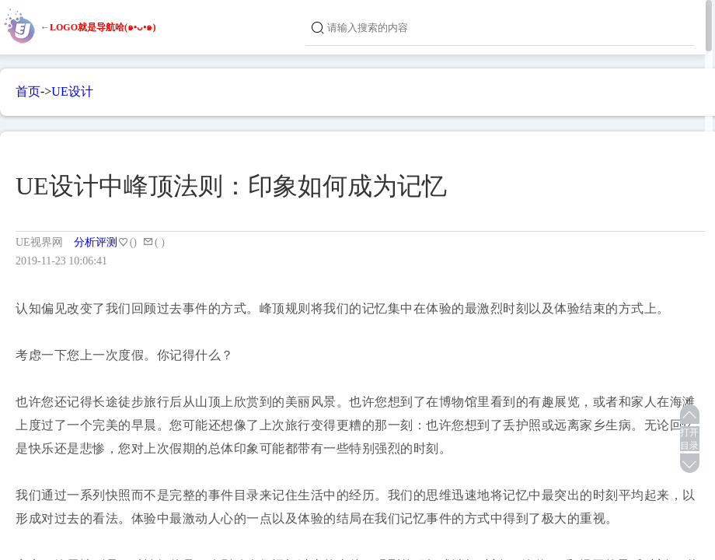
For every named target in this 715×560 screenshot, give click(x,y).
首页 (28, 91)
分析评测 (95, 242)
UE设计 (71, 91)
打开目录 (689, 439)
